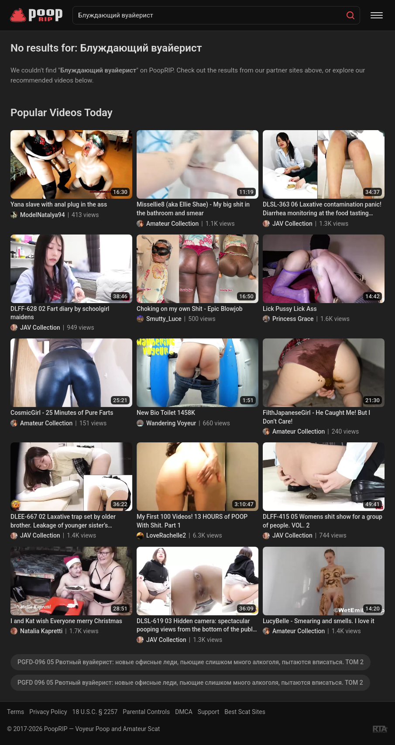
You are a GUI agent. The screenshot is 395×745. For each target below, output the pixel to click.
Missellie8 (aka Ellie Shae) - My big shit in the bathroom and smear (193, 209)
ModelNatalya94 (42, 214)
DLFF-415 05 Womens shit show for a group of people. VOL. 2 (322, 521)
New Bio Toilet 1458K (166, 412)
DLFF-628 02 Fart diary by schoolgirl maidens (59, 313)
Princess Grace (293, 318)
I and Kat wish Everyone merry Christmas (66, 620)
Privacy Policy (48, 711)
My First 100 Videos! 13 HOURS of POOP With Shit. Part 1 (192, 521)
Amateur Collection (172, 223)
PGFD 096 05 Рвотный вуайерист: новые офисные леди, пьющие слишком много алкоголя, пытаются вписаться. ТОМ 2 (190, 682)
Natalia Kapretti (41, 631)
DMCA (183, 711)
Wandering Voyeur (171, 423)
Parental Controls (146, 711)
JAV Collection (292, 223)
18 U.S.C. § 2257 (95, 711)
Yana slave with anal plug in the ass (58, 204)
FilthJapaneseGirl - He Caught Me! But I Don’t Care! (316, 417)
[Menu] (376, 15)
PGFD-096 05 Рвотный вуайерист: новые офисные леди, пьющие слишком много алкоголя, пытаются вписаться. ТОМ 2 (190, 662)
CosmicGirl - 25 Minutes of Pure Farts (61, 412)
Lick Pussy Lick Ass (290, 308)
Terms (15, 711)
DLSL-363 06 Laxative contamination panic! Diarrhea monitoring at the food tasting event (322, 209)
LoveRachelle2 (166, 535)
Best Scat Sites (244, 711)
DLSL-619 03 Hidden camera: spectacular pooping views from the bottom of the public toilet (197, 625)
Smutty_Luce (164, 318)
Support (208, 711)
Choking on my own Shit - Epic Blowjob (190, 308)
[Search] (350, 15)
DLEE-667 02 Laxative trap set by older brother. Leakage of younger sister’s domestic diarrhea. (63, 521)
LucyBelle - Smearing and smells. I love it (318, 620)
